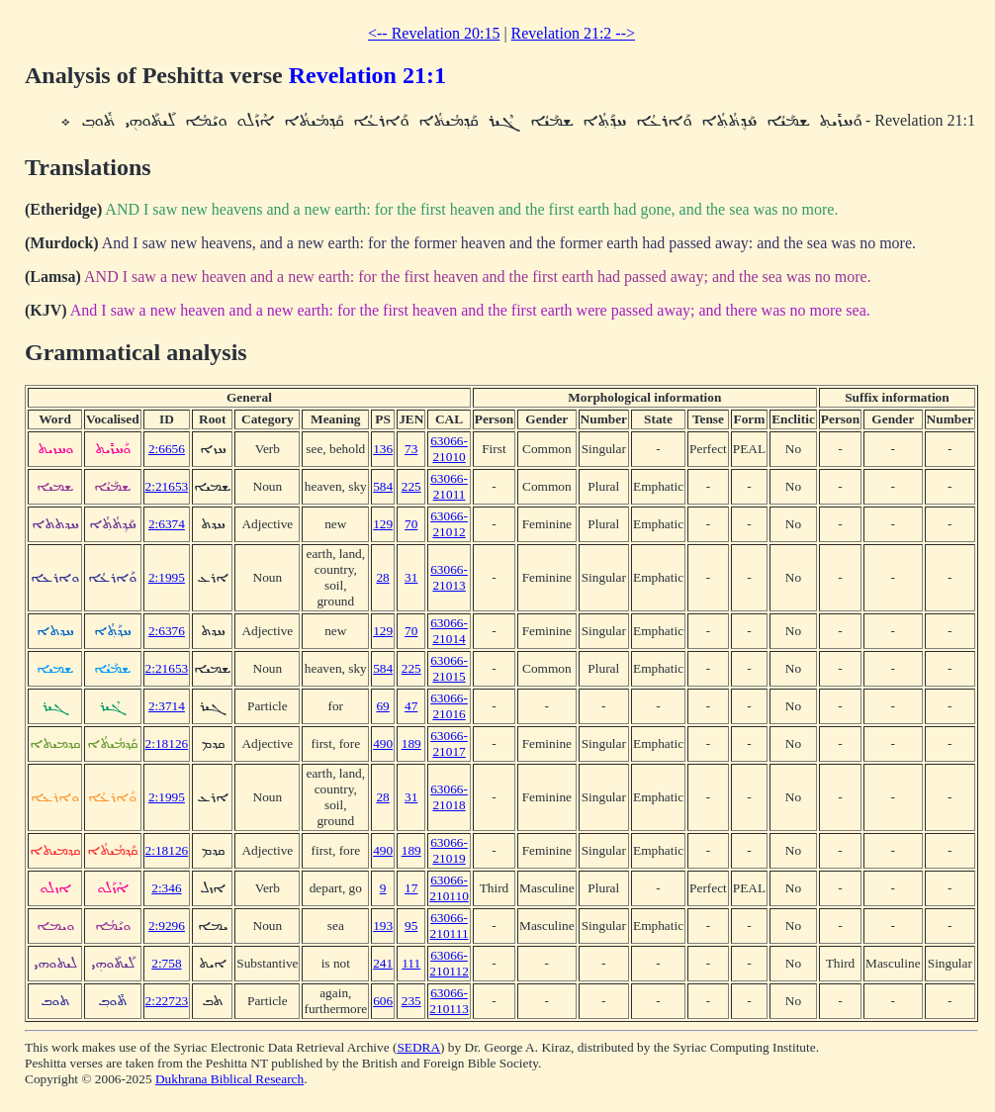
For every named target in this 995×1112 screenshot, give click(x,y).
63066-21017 (449, 743)
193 (383, 925)
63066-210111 (449, 925)
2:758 (166, 963)
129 (383, 523)
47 (411, 705)
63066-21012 (449, 524)
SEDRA (418, 1047)
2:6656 (166, 448)
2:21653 (167, 486)
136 (383, 448)
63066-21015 (449, 668)
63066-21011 (449, 486)
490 (383, 743)
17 (411, 887)
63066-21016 (449, 706)
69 (382, 705)
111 (411, 963)
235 (411, 1000)
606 (383, 1000)
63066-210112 (449, 963)
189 (411, 743)
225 (411, 486)
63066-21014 (449, 630)
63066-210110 (449, 888)
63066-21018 (449, 797)
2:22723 (167, 1000)
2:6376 (166, 630)
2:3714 (166, 705)
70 (411, 523)
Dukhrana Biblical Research (229, 1078)
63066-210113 (449, 1000)
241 (383, 963)
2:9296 (166, 925)
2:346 (166, 887)
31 (411, 577)
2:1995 (166, 577)
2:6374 (166, 523)
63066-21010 (449, 448)
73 (411, 448)
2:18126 (167, 743)
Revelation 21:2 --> (573, 33)
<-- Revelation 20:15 (433, 33)
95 (411, 925)
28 (382, 577)
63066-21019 (449, 850)
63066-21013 (449, 577)
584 (383, 486)
